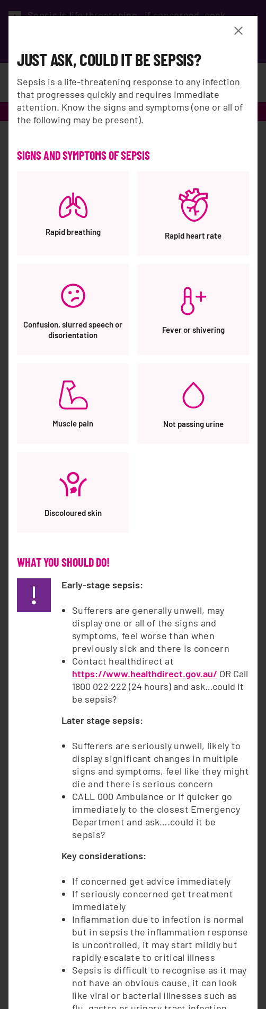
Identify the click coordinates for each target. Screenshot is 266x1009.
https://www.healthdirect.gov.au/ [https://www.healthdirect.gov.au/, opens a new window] (144, 673)
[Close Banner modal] (240, 30)
